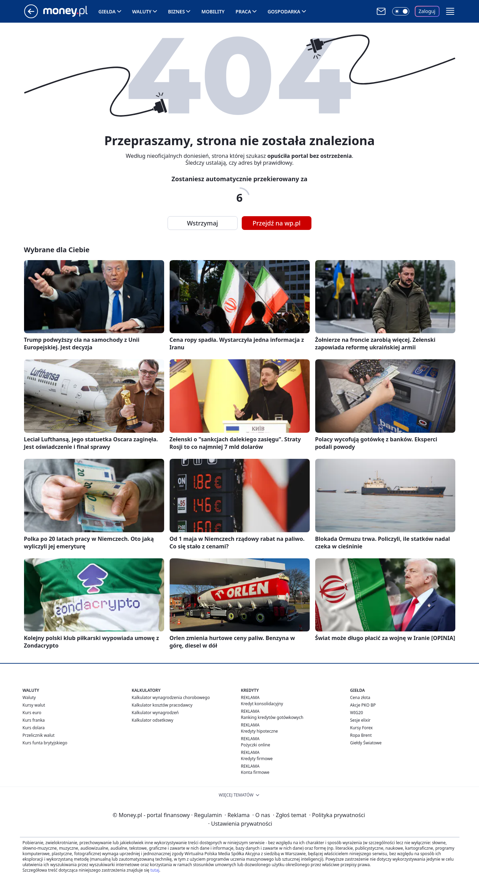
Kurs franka (34, 720)
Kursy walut (34, 705)
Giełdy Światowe (366, 743)
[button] (450, 11)
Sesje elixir (360, 720)
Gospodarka (283, 11)
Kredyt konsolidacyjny (262, 704)
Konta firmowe (255, 772)
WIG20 (356, 713)
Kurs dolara (34, 728)
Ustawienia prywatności (240, 823)
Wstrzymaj (202, 223)
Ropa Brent (361, 735)
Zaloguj (427, 11)
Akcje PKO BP (363, 705)
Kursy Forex (361, 728)
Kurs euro (32, 713)
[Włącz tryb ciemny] (400, 11)
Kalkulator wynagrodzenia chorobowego (171, 697)
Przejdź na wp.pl (277, 223)
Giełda (107, 11)
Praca (243, 11)
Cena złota (360, 697)
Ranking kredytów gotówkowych (272, 717)
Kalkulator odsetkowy (152, 720)
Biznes (176, 11)
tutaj (154, 870)
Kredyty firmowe (257, 758)
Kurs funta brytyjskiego (45, 743)
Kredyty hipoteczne (259, 731)
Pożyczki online (255, 745)
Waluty (142, 11)
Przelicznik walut (39, 735)
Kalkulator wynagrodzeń (155, 713)
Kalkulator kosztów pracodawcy (162, 705)
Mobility (213, 11)
